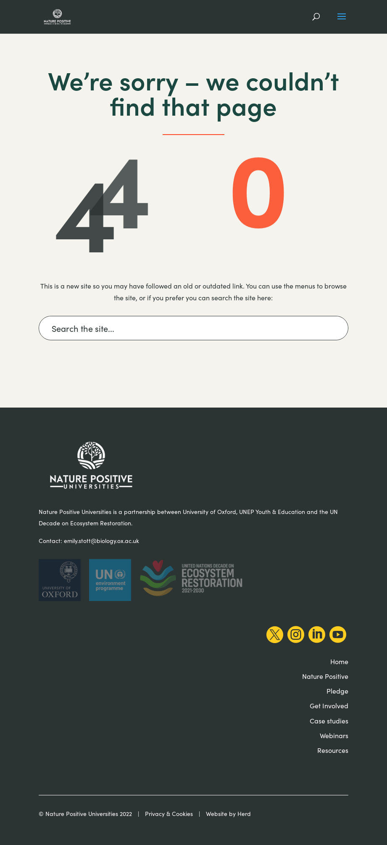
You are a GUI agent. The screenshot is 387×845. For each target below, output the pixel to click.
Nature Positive (325, 676)
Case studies (329, 720)
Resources (332, 750)
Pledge (337, 690)
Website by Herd (228, 813)
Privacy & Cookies (169, 813)
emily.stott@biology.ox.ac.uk (101, 540)
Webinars (334, 735)
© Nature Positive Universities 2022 (85, 813)
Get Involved (329, 705)
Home (339, 661)
